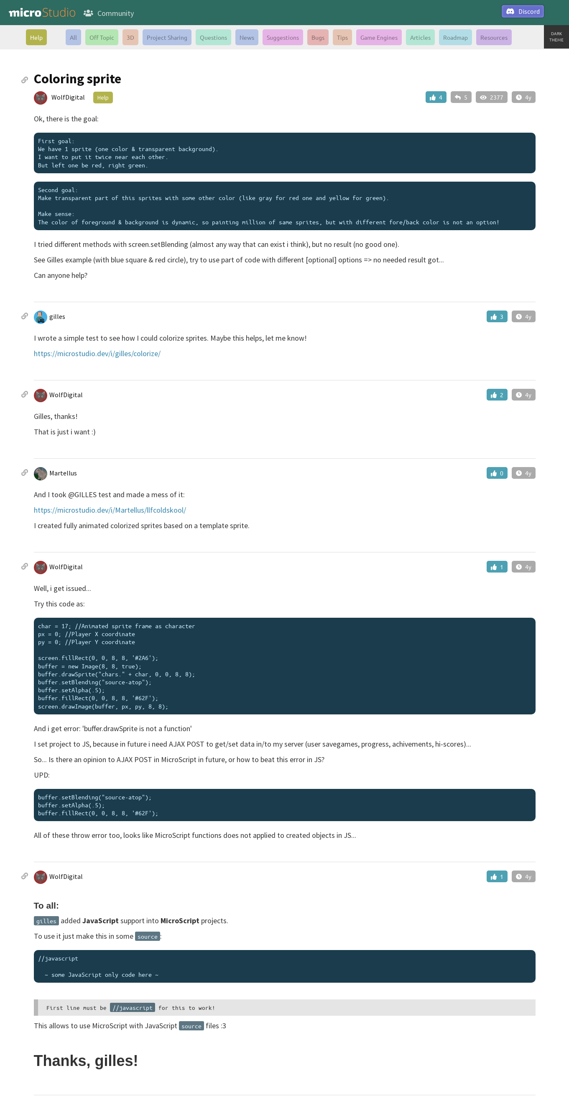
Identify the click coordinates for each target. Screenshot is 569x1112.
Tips (342, 37)
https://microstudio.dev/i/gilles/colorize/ (97, 353)
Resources (494, 37)
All (73, 37)
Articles (420, 37)
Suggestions (283, 37)
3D (130, 37)
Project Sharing (167, 37)
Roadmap (455, 37)
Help (36, 37)
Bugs (317, 37)
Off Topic (101, 37)
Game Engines (379, 37)
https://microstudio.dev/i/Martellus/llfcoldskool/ (110, 510)
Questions (213, 37)
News (247, 37)
